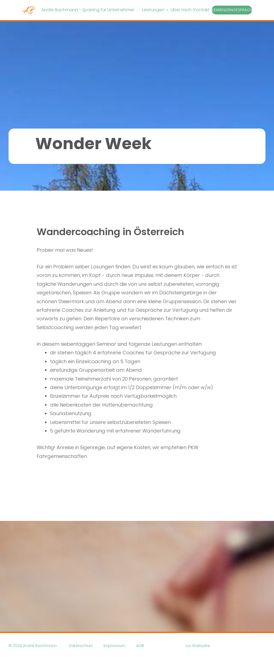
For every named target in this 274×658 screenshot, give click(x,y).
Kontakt (201, 10)
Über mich (181, 10)
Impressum (114, 646)
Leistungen (153, 10)
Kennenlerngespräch (232, 10)
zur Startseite (197, 646)
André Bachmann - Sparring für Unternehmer (87, 10)
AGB (140, 646)
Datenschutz (81, 646)
